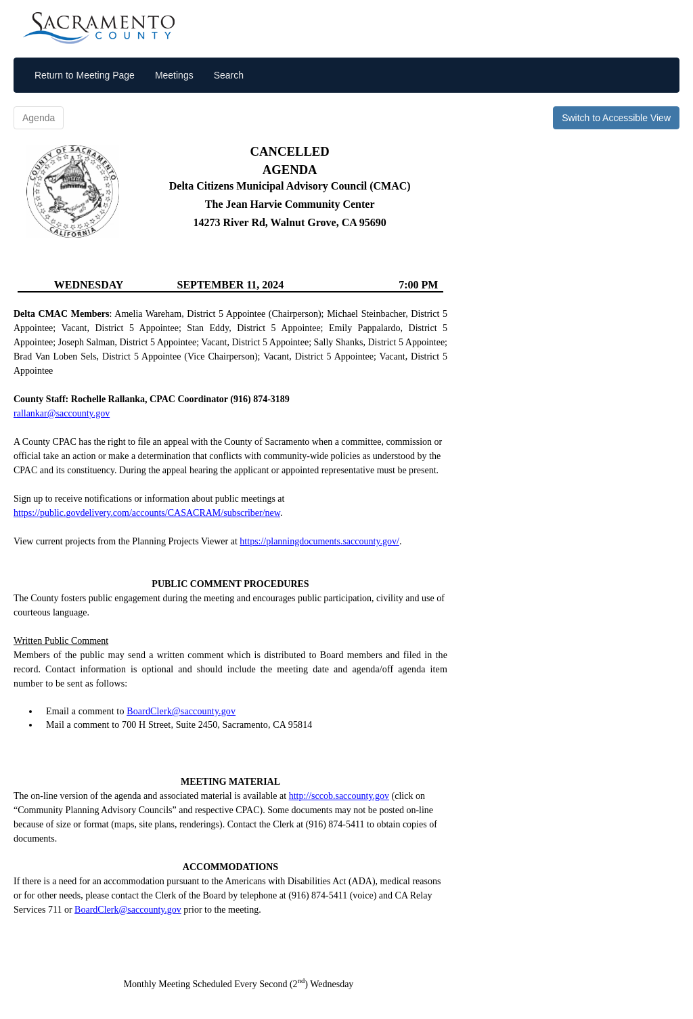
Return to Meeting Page (85, 75)
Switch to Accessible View (616, 117)
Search (229, 75)
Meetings (174, 75)
